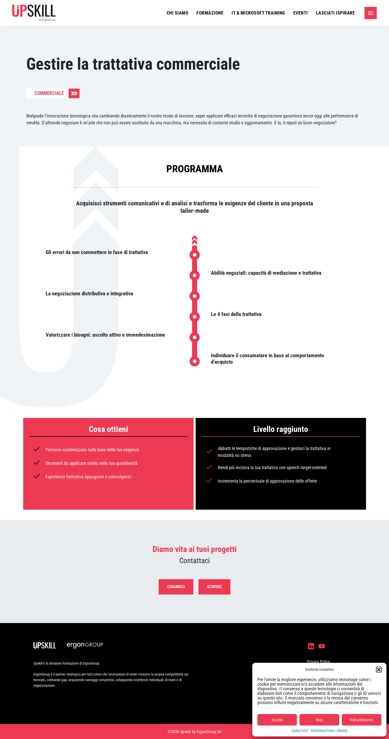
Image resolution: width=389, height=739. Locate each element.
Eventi (300, 13)
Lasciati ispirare (335, 13)
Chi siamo (178, 13)
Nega (319, 720)
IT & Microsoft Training (258, 13)
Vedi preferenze (361, 720)
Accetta (277, 720)
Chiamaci (176, 586)
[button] (378, 669)
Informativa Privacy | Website (329, 730)
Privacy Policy (318, 661)
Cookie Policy (300, 730)
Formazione (209, 13)
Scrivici (214, 586)
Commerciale (49, 93)
